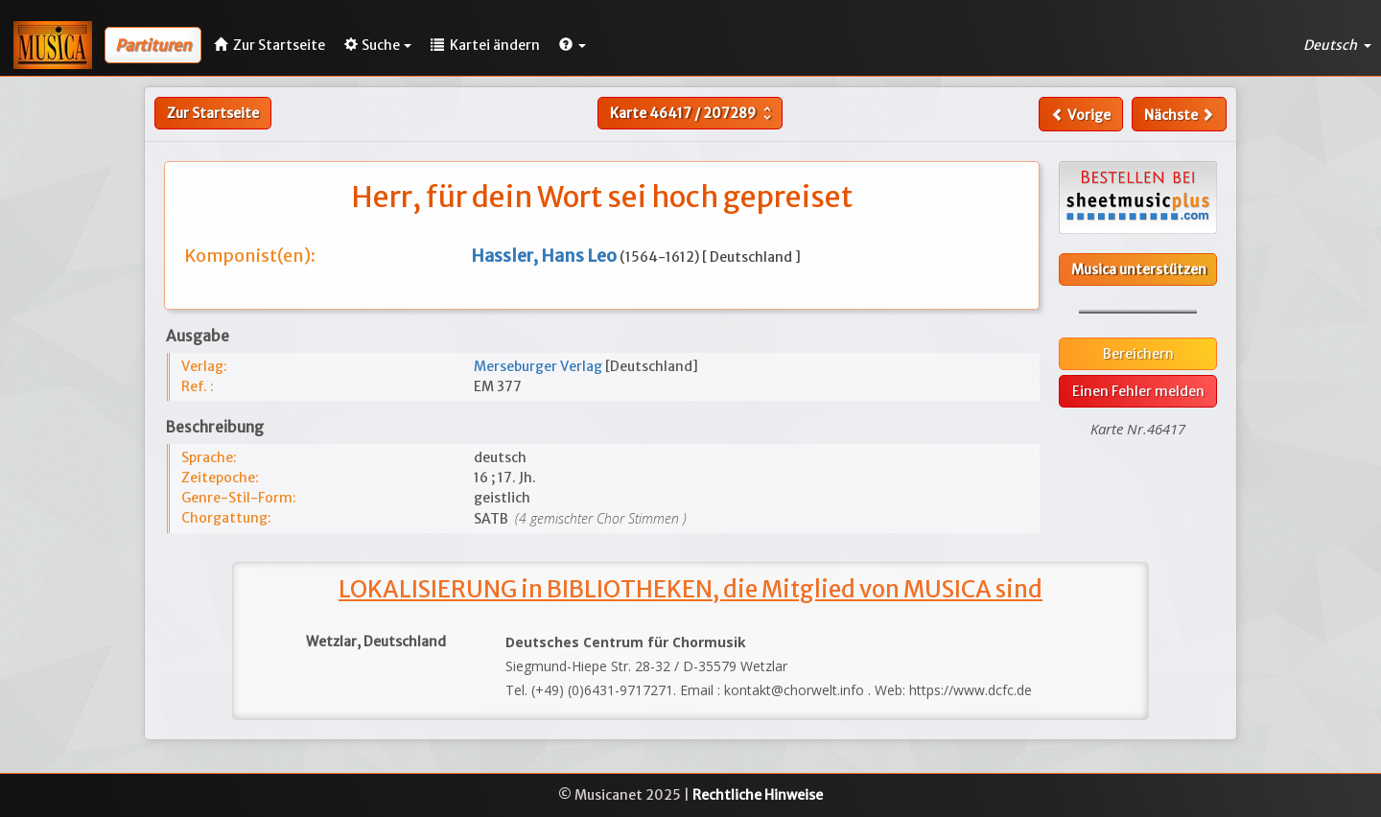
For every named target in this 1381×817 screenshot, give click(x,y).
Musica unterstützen (1138, 269)
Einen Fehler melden (1138, 391)
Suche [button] (377, 45)
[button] (573, 45)
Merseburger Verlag (539, 366)
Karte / (693, 113)
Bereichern (1138, 353)
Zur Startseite (213, 113)
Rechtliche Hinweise (757, 795)
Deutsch (1337, 45)
